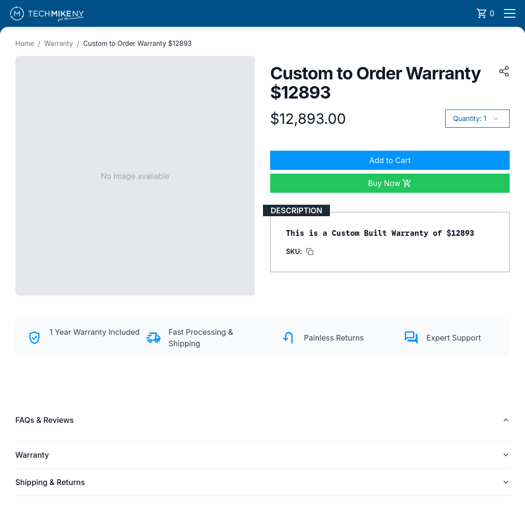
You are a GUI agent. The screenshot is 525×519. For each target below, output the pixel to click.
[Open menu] (509, 13)
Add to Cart (389, 160)
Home (24, 43)
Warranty (58, 43)
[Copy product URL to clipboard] (502, 71)
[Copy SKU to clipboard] (300, 251)
